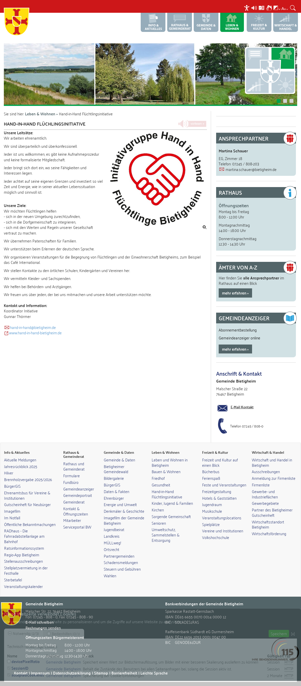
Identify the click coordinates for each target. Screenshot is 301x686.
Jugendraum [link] (212, 504)
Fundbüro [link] (70, 482)
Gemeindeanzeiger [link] (78, 488)
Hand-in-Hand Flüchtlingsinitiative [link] (167, 494)
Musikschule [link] (212, 510)
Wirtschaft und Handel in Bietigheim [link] (272, 462)
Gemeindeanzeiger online (239, 337)
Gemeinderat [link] (74, 501)
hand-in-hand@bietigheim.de (33, 327)
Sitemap (101, 673)
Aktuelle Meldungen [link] (20, 459)
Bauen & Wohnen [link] (166, 471)
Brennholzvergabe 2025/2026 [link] (28, 479)
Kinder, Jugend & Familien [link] (172, 503)
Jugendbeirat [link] (114, 529)
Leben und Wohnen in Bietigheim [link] (170, 462)
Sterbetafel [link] (13, 579)
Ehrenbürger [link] (114, 497)
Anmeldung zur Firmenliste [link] (273, 478)
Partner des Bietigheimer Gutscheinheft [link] (272, 512)
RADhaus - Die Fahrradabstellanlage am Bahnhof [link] (24, 536)
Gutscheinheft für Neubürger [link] (27, 504)
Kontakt (21, 673)
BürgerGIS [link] (12, 485)
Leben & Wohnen (40, 113)
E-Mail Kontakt (242, 406)
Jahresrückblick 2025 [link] (20, 466)
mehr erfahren (234, 293)
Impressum (40, 673)
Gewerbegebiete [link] (265, 503)
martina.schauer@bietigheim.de (251, 169)
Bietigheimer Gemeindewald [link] (116, 469)
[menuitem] (247, 8)
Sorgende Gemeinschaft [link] (171, 516)
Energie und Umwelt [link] (120, 504)
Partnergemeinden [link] (119, 555)
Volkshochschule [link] (215, 537)
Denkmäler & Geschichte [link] (124, 510)
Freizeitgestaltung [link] (216, 491)
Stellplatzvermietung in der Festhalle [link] (26, 570)
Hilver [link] (8, 472)
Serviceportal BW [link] (77, 526)
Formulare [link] (71, 475)
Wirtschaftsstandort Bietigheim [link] (268, 524)
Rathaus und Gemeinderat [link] (74, 466)
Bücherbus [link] (210, 471)
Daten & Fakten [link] (116, 491)
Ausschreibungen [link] (266, 471)
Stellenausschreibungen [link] (23, 561)
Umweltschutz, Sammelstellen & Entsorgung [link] (165, 535)
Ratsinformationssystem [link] (24, 548)
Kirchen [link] (158, 509)
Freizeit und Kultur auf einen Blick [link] (220, 462)
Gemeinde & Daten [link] (119, 459)
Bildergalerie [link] (114, 478)
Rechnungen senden (43, 627)
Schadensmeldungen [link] (121, 562)
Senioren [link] (159, 522)
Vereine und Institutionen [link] (222, 530)
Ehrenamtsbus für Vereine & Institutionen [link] (27, 495)
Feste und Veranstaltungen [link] (224, 484)
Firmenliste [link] (261, 484)
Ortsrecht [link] (111, 549)
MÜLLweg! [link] (112, 542)
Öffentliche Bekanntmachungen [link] (30, 524)
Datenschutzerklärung (72, 673)
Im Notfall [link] (12, 517)
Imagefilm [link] (12, 510)
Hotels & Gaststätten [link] (219, 497)
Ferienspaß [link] (211, 478)
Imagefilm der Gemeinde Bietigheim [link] (124, 520)
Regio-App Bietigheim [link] (21, 554)
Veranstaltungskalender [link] (23, 586)
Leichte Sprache (154, 673)
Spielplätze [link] (211, 524)
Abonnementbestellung (238, 329)
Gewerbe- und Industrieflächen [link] (265, 494)
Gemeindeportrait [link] (77, 495)
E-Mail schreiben (39, 622)
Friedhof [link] (158, 478)
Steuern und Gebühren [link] (122, 568)
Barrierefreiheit (124, 673)
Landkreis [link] (112, 536)
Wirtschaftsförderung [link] (269, 533)
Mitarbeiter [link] (72, 520)
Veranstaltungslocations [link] (221, 517)
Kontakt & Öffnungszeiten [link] (75, 511)
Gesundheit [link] (161, 484)
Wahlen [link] (110, 575)
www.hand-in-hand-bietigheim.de (35, 332)
